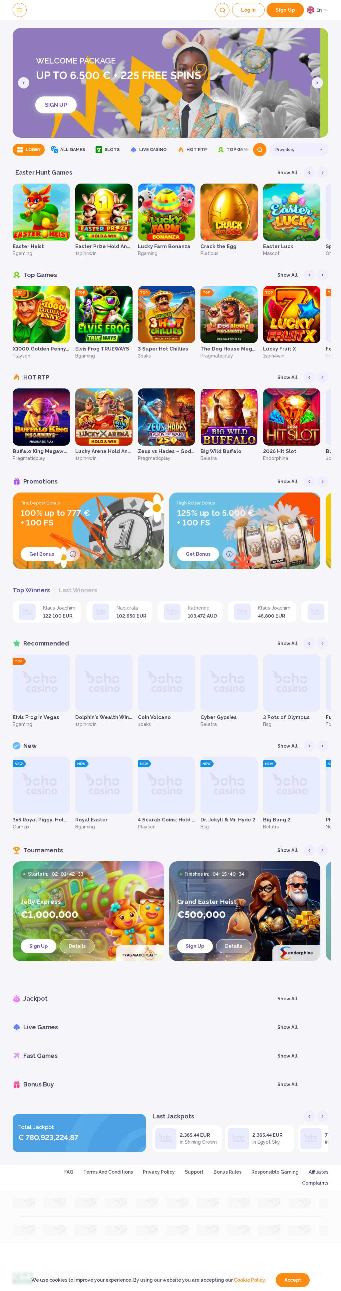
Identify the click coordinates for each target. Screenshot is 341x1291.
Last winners (78, 590)
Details (77, 946)
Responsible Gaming (275, 1172)
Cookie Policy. (250, 1280)
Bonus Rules (227, 1172)
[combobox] (317, 10)
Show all (287, 172)
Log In (248, 10)
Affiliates (318, 1172)
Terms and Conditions (108, 1172)
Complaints (315, 1183)
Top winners (31, 590)
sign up (285, 10)
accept (292, 1280)
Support (194, 1172)
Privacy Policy (159, 1172)
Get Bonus (41, 554)
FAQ (68, 1172)
